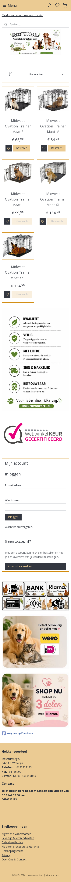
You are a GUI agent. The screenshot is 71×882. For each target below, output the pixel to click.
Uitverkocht (22, 221)
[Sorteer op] (35, 74)
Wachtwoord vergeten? (19, 527)
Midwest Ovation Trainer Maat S (18, 126)
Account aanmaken (20, 566)
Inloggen (13, 517)
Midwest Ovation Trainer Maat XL (53, 199)
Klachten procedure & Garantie (21, 846)
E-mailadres (13, 485)
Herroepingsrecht (12, 851)
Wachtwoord (13, 500)
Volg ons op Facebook (17, 733)
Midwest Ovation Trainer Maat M (53, 126)
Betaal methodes (12, 842)
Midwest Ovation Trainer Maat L (18, 199)
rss (57, 875)
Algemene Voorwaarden (16, 834)
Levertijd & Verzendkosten (18, 838)
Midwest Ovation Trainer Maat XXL (18, 272)
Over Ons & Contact (14, 859)
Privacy (6, 855)
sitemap (50, 875)
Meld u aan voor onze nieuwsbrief (22, 15)
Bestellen (21, 148)
